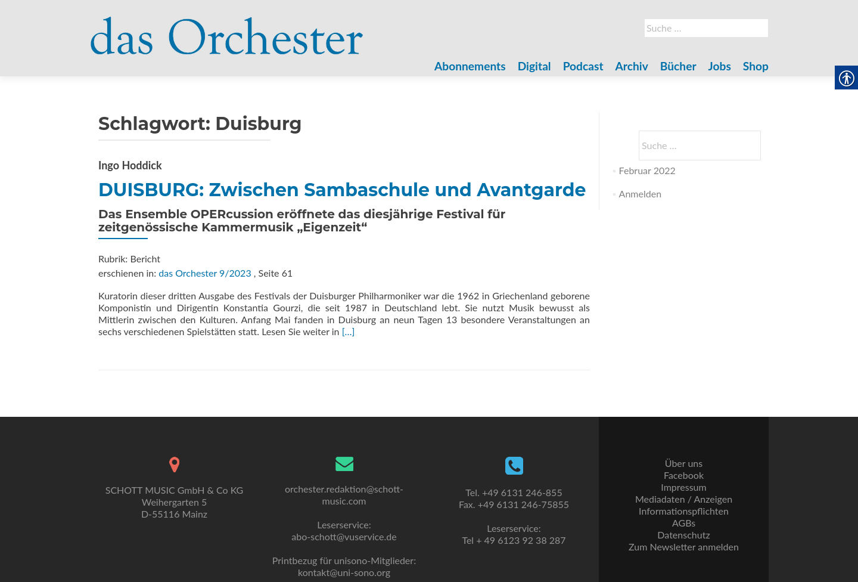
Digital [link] (534, 66)
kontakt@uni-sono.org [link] (344, 572)
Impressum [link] (683, 487)
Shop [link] (756, 66)
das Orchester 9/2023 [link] (204, 272)
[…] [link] (348, 331)
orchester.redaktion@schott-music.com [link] (344, 494)
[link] (227, 28)
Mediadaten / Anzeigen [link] (683, 498)
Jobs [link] (719, 66)
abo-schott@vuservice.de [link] (343, 536)
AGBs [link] (683, 522)
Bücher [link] (678, 66)
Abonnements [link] (470, 66)
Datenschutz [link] (683, 534)
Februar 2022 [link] (647, 170)
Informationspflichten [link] (684, 510)
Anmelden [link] (640, 193)
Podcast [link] (583, 66)
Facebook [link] (684, 475)
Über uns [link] (683, 463)
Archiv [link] (631, 66)
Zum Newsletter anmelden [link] (684, 546)
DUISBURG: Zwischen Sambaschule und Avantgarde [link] (342, 190)
